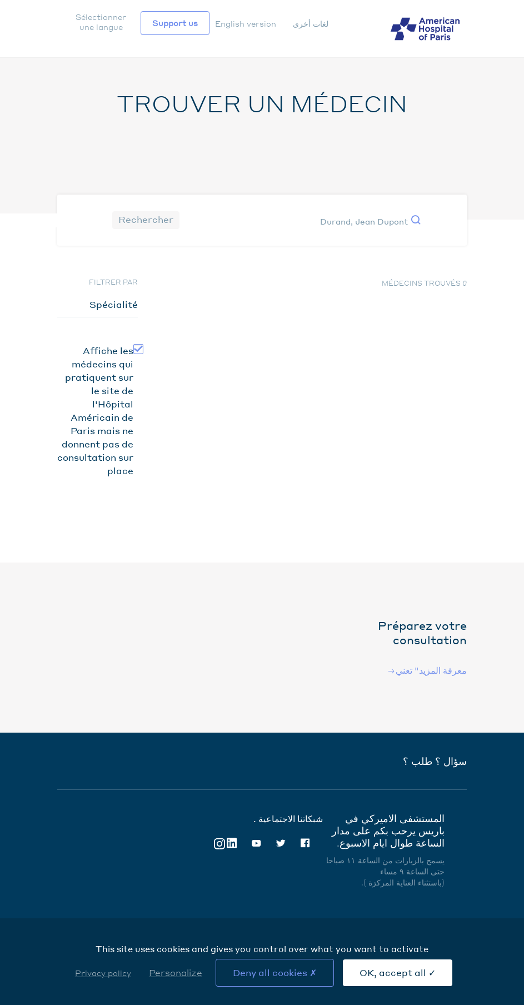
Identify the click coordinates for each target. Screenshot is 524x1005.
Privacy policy (103, 973)
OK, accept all (398, 972)
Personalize (175, 972)
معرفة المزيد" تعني (431, 670)
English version (245, 23)
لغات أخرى (310, 23)
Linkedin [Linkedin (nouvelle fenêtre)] (231, 843)
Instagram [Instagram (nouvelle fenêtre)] (219, 843)
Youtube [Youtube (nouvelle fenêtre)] (256, 843)
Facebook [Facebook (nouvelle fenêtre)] (305, 843)
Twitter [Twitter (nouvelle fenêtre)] (280, 843)
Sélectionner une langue (101, 22)
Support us (175, 23)
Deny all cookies (275, 972)
